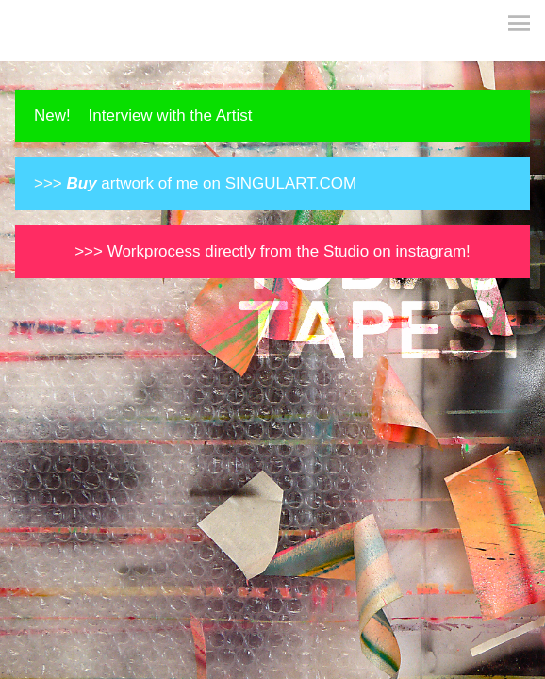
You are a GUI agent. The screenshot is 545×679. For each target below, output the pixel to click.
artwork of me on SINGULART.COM (212, 183)
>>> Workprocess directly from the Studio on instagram (270, 251)
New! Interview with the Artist (143, 115)
